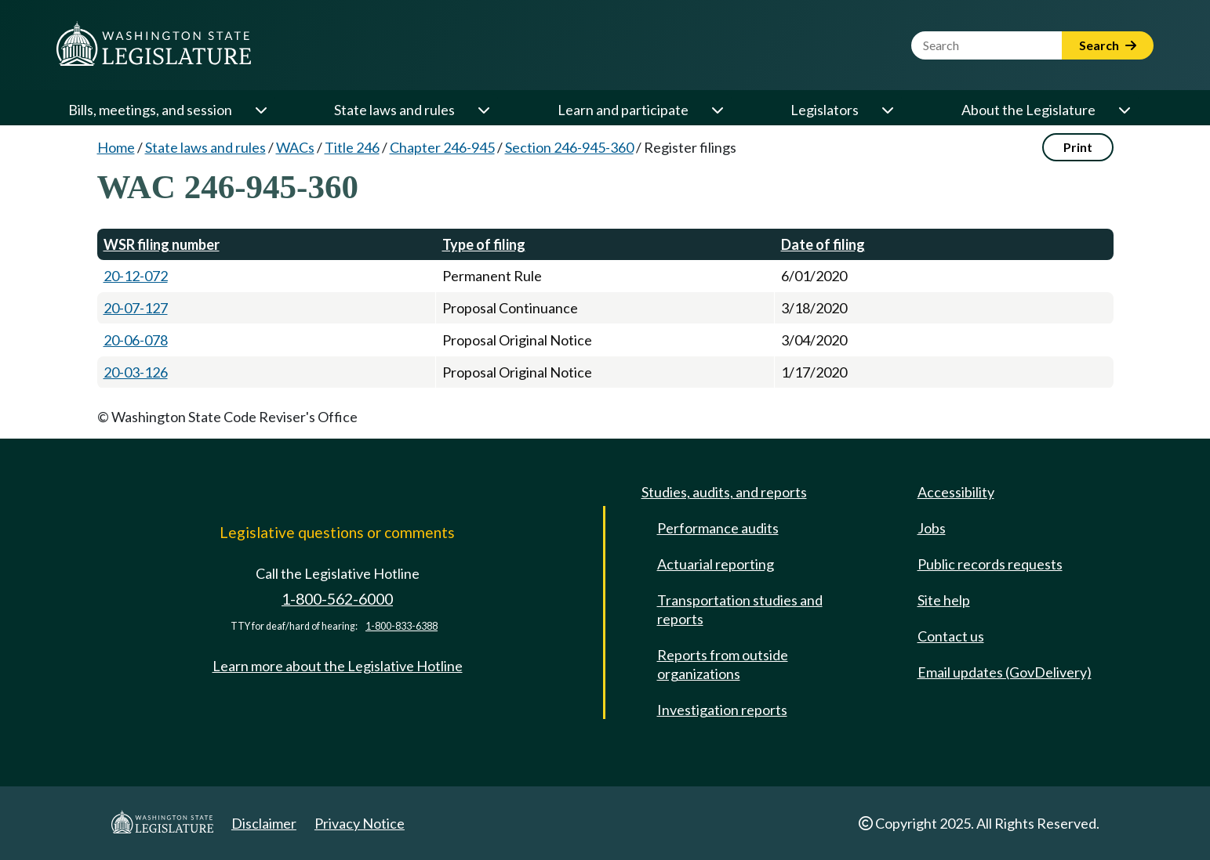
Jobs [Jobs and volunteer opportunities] (931, 528)
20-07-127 (136, 307)
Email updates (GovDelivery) (1004, 672)
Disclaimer (263, 823)
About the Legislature (1028, 109)
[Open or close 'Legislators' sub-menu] (887, 109)
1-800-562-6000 (337, 599)
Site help (943, 600)
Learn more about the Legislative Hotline (338, 665)
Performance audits (718, 528)
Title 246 (352, 147)
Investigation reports (722, 709)
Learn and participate (623, 109)
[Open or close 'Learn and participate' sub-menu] (717, 109)
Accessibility (955, 491)
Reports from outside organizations (722, 664)
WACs (295, 147)
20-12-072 (136, 275)
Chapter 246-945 (442, 147)
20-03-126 (136, 372)
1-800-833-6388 (401, 626)
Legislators (824, 109)
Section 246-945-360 (569, 147)
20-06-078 (136, 340)
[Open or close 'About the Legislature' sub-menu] (1124, 109)
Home (116, 147)
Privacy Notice (359, 823)
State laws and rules (394, 109)
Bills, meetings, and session (150, 109)
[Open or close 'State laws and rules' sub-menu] (483, 109)
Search (1107, 45)
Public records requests (990, 564)
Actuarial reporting (715, 564)
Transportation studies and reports (740, 609)
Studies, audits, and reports (724, 491)
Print (1077, 146)
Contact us (950, 636)
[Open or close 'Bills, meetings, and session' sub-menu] (260, 109)
